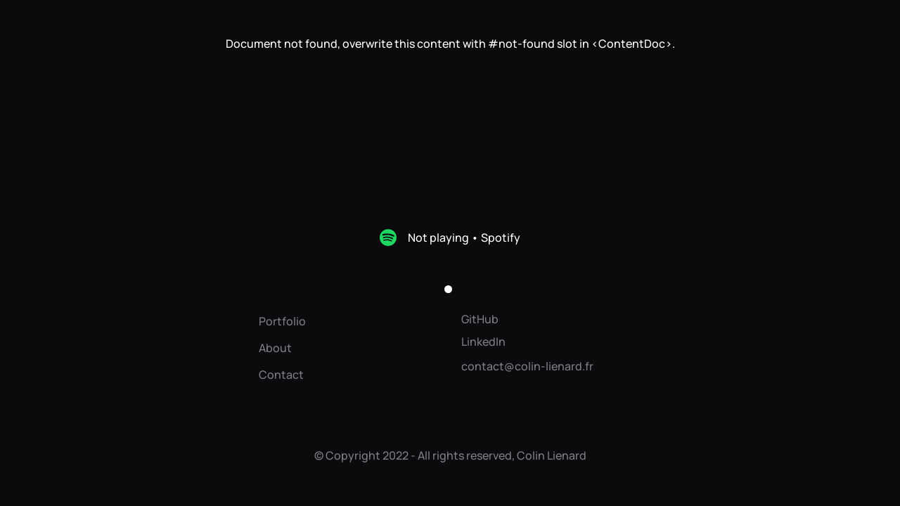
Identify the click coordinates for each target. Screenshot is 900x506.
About (275, 348)
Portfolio (282, 321)
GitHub (480, 319)
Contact (281, 374)
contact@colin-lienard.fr (527, 366)
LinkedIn (483, 341)
